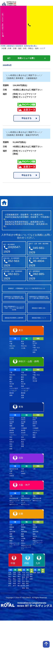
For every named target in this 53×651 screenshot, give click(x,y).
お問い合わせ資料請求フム (3, 24)
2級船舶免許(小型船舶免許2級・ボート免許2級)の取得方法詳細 (39, 297)
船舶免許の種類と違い (39, 308)
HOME (3, 46)
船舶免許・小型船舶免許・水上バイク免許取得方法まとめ (26, 288)
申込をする (27, 118)
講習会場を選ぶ (31, 46)
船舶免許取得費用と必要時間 (14, 318)
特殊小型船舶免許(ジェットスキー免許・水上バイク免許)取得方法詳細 (14, 308)
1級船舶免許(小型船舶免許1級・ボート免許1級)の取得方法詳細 (14, 297)
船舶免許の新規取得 (15, 46)
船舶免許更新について (39, 318)
